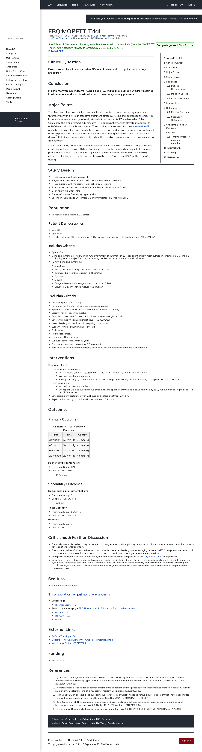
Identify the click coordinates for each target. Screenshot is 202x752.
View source (89, 4)
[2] (56, 136)
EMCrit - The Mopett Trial (64, 636)
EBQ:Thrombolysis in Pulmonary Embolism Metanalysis (107, 608)
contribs (112, 35)
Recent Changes (14, 84)
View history (106, 4)
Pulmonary (107, 719)
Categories (12, 53)
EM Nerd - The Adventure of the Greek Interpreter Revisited (82, 639)
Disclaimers (93, 740)
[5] (71, 568)
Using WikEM (13, 88)
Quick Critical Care (15, 71)
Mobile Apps (12, 57)
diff (53, 38)
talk (104, 35)
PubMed (53, 51)
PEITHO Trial (61, 612)
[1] (114, 115)
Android (192, 18)
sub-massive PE (140, 126)
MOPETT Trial (62, 619)
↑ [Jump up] (55, 677)
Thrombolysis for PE (65, 604)
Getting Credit (13, 97)
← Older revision (64, 38)
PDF (60, 51)
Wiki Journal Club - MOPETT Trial (69, 643)
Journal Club (12, 62)
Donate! (10, 49)
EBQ (50, 4)
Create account (175, 4)
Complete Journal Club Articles (80, 719)
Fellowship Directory (16, 80)
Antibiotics (11, 66)
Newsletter (11, 93)
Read (75, 4)
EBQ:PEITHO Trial (152, 556)
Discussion (62, 4)
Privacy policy (55, 740)
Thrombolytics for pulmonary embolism (79, 594)
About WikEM (75, 740)
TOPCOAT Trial (63, 615)
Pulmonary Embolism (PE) (65, 585)
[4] (57, 565)
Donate (186, 741)
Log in (191, 4)
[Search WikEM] (20, 38)
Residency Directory (16, 75)
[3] (158, 552)
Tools (9, 102)
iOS (181, 18)
